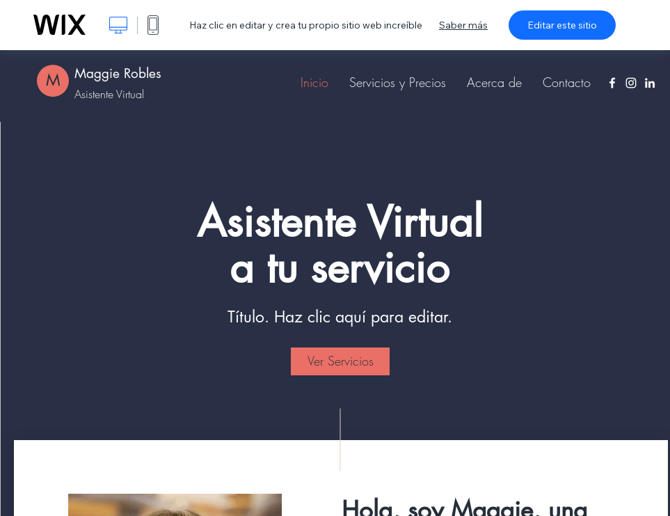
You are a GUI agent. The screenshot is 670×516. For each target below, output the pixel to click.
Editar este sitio (562, 25)
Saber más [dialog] (463, 25)
